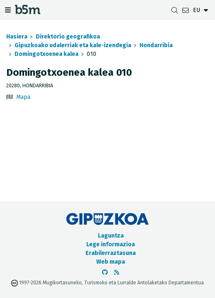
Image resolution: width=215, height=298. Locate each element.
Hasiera (16, 36)
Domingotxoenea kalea (46, 54)
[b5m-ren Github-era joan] (105, 272)
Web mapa (110, 261)
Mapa (23, 97)
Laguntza (111, 235)
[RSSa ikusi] (116, 272)
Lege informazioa (110, 244)
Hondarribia (156, 45)
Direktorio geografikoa (68, 36)
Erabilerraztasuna (111, 253)
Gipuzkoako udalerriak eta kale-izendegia (73, 45)
